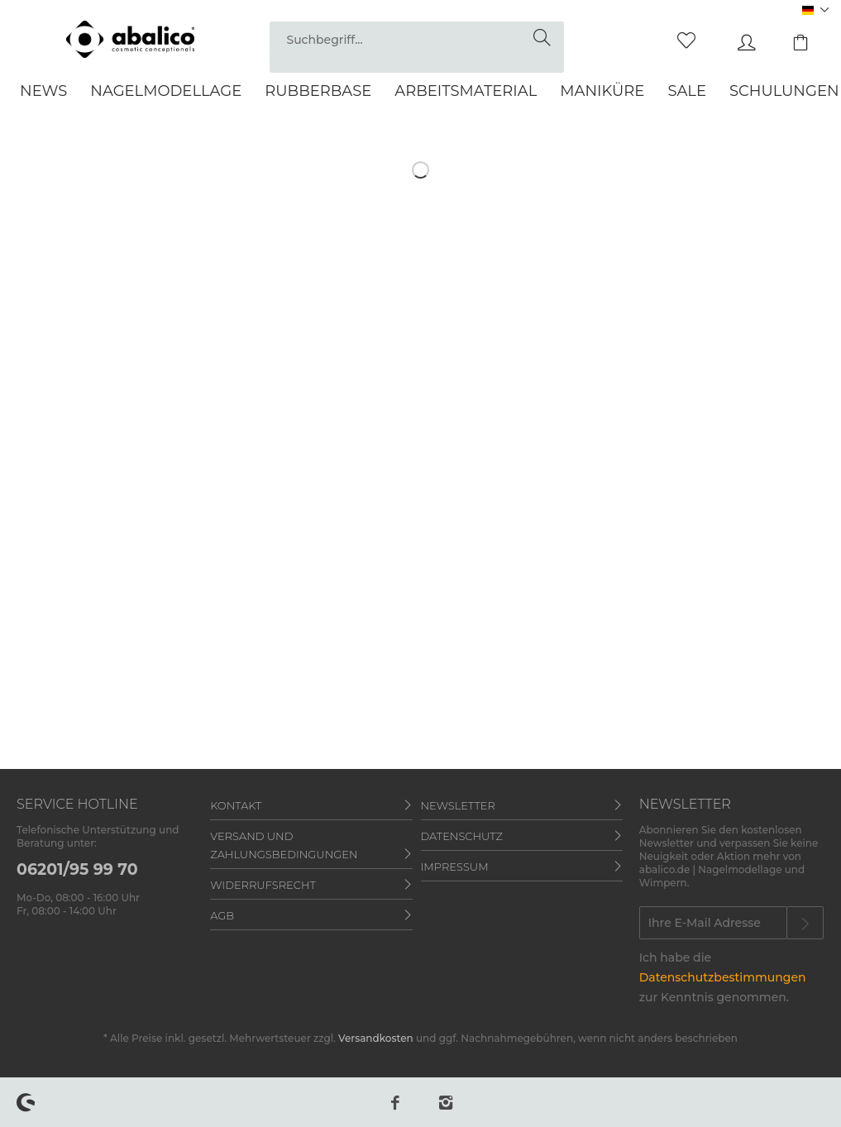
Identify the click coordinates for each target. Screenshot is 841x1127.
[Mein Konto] (734, 38)
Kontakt (235, 805)
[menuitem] (417, 47)
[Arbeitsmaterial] (465, 90)
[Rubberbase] (318, 90)
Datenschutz (462, 836)
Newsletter (458, 805)
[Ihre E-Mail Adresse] (713, 922)
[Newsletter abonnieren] (805, 922)
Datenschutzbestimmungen (722, 977)
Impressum (455, 866)
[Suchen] (544, 38)
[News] (43, 90)
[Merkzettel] (677, 38)
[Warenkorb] (791, 38)
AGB (222, 915)
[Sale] (687, 90)
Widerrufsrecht (263, 884)
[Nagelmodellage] (166, 90)
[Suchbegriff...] (417, 39)
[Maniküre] (602, 90)
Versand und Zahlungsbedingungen (283, 845)
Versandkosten (375, 1038)
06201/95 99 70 (77, 869)
